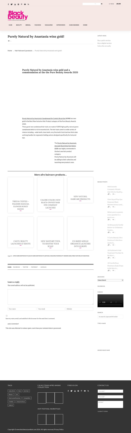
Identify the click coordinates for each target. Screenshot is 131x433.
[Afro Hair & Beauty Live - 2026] (110, 124)
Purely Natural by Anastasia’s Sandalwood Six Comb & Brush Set (43, 118)
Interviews (60, 25)
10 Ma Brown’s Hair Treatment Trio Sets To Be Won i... (115, 252)
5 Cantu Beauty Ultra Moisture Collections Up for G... (114, 240)
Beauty (19, 25)
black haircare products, (37, 255)
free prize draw (21, 401)
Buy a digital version (105, 43)
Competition (27, 398)
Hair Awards (74, 25)
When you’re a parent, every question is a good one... (115, 214)
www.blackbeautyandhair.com (26, 429)
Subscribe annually (104, 46)
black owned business (14, 398)
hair (17, 394)
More (85, 25)
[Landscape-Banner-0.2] (71, 22)
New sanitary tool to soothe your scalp (50, 243)
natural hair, (49, 255)
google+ (44, 267)
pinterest (34, 267)
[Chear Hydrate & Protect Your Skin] (110, 98)
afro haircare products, (21, 255)
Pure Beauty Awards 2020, (64, 255)
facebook (16, 267)
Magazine (49, 25)
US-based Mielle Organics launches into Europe (80, 243)
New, (54, 255)
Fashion (38, 25)
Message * (110, 404)
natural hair (12, 391)
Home (10, 51)
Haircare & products (25, 51)
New (19, 391)
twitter (25, 267)
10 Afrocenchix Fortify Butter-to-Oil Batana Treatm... (115, 227)
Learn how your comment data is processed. (46, 328)
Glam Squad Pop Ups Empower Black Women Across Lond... (115, 201)
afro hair (26, 391)
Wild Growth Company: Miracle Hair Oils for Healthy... (115, 189)
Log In (100, 4)
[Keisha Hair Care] (110, 150)
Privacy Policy (59, 429)
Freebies (11, 401)
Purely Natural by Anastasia (80, 255)
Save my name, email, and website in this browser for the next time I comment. (30, 318)
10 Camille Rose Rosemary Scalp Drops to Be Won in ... (115, 265)
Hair (10, 25)
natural (11, 405)
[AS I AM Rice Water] (110, 176)
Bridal (28, 25)
